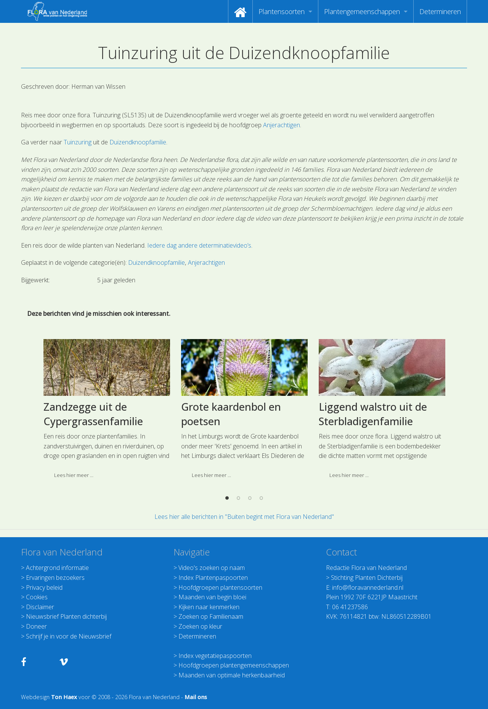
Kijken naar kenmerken (208, 607)
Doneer (36, 626)
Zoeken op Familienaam (210, 616)
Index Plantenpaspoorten (213, 577)
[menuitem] (240, 11)
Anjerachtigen (281, 125)
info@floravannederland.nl (367, 587)
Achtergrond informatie (57, 567)
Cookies (37, 597)
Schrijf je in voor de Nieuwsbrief (68, 636)
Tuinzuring (78, 142)
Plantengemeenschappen (362, 11)
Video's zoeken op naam (211, 567)
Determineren (440, 11)
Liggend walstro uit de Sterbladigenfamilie (373, 475)
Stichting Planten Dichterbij (367, 577)
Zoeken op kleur (200, 626)
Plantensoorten (281, 11)
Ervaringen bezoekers (55, 577)
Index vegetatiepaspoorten (215, 655)
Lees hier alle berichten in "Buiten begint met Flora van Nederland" (244, 516)
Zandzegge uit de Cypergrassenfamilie (93, 475)
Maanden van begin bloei (212, 597)
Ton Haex (64, 697)
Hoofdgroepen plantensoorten (220, 587)
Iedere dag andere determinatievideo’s (199, 245)
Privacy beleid (44, 587)
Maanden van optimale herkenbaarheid (231, 675)
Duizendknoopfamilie (137, 142)
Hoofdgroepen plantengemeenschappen (233, 665)
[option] (106, 472)
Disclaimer (40, 607)
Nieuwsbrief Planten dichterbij (66, 616)
